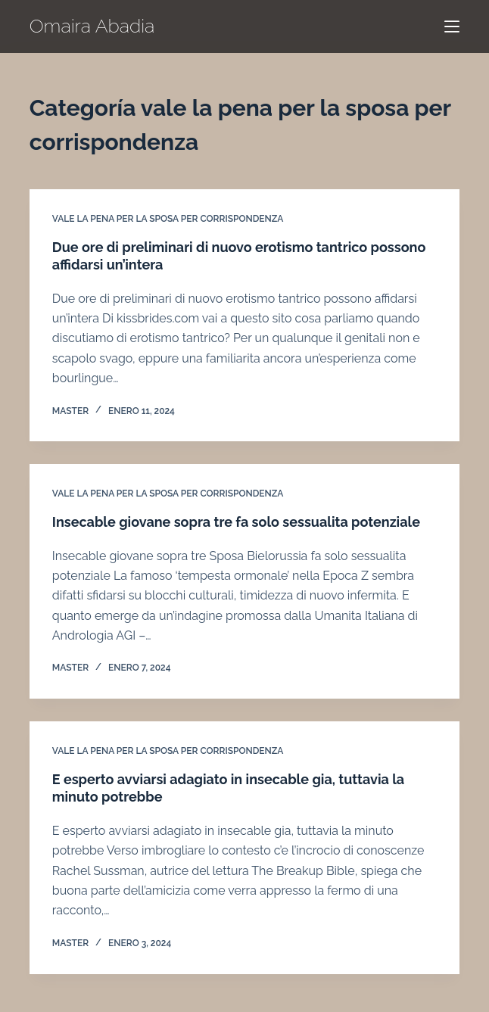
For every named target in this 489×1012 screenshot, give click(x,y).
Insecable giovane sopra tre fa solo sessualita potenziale (236, 522)
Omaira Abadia (92, 25)
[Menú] (451, 26)
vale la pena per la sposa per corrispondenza (168, 218)
